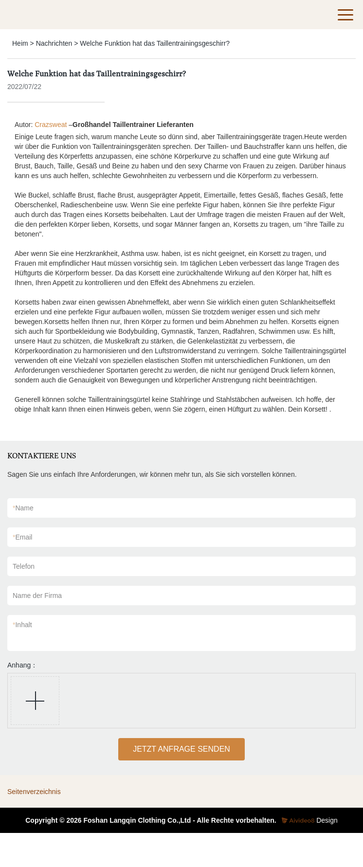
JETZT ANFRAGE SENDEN (181, 749)
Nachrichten (54, 43)
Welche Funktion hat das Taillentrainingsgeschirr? (155, 43)
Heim (20, 43)
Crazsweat (51, 124)
